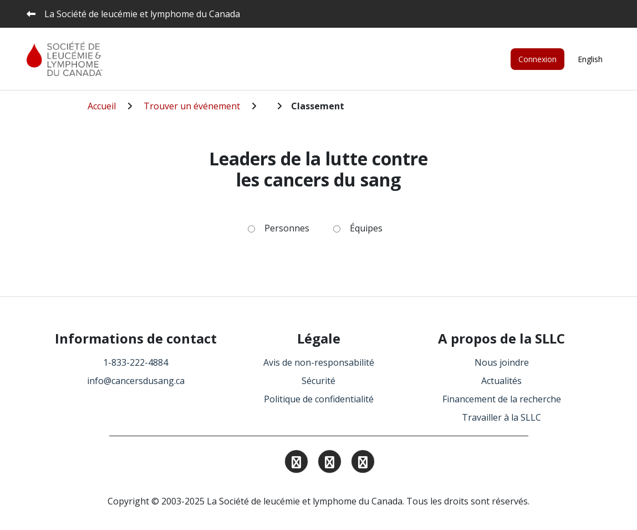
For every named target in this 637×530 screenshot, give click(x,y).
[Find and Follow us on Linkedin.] (329, 463)
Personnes (286, 228)
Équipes (366, 228)
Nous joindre (502, 362)
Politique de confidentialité (319, 399)
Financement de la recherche (501, 399)
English (590, 59)
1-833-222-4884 (135, 362)
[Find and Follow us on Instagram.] (296, 463)
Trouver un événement (192, 106)
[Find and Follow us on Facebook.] (362, 463)
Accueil (102, 106)
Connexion (537, 59)
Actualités (501, 381)
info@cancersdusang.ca (136, 381)
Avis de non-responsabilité (318, 362)
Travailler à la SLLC (501, 417)
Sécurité (318, 381)
